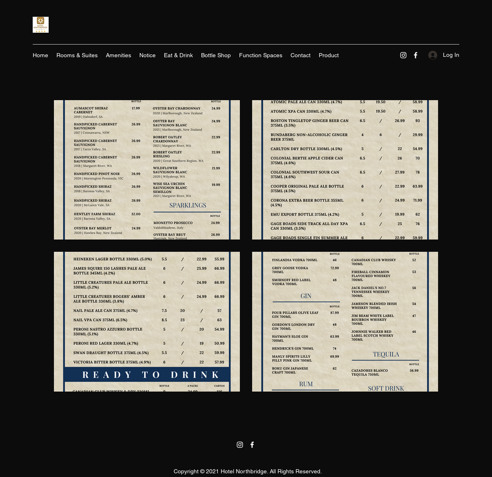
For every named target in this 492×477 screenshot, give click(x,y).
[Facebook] (415, 55)
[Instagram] (403, 55)
